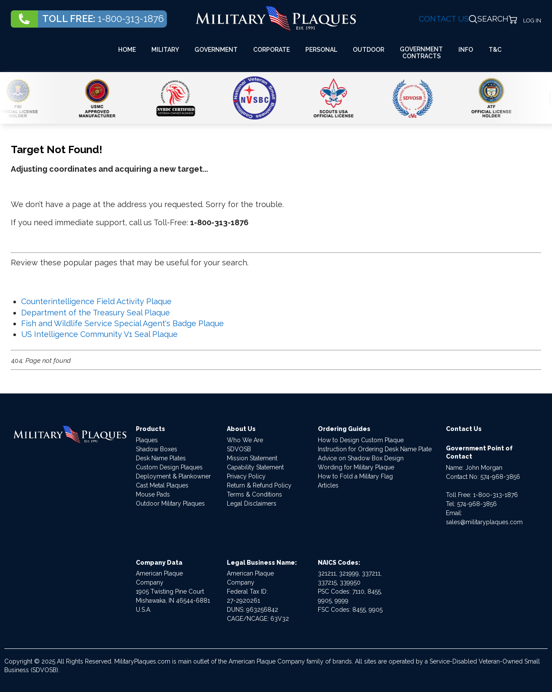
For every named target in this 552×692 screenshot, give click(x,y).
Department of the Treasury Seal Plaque (95, 312)
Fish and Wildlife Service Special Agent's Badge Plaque (122, 323)
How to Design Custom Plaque (361, 440)
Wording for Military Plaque (356, 467)
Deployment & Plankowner (173, 476)
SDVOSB (239, 449)
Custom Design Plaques (169, 467)
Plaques (147, 440)
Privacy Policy (246, 476)
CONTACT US (444, 18)
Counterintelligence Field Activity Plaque (96, 301)
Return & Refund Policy (259, 485)
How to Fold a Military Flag (355, 476)
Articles (328, 485)
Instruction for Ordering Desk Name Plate (375, 449)
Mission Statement (252, 458)
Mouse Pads (153, 494)
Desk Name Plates (161, 458)
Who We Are (245, 440)
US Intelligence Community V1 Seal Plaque (99, 334)
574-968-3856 (500, 476)
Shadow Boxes (156, 449)
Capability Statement (255, 467)
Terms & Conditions (254, 494)
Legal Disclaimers (251, 503)
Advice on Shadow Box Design (361, 458)
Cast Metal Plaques (162, 485)
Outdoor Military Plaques (170, 503)
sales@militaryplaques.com (484, 522)
